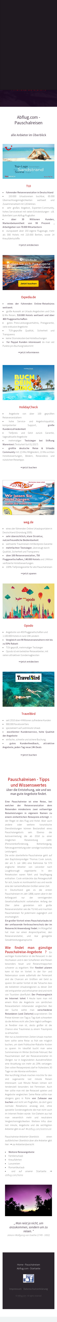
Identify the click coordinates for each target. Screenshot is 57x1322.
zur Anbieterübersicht (23, 1144)
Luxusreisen (14, 1163)
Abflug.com (21, 1295)
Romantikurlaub (16, 1167)
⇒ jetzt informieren (28, 352)
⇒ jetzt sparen (28, 573)
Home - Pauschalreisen (28, 1264)
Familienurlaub (16, 1155)
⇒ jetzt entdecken (29, 245)
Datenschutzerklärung (35, 1289)
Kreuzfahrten (15, 1159)
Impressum (15, 1289)
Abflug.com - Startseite (28, 1268)
